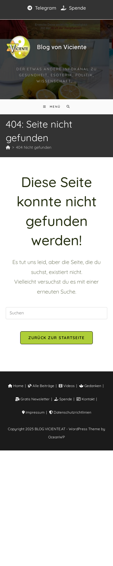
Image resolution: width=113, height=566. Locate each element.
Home (20, 501)
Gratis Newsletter (22, 514)
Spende (71, 8)
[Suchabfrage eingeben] (57, 313)
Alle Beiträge (42, 501)
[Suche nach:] (65, 107)
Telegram (43, 8)
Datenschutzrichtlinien (56, 528)
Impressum (91, 514)
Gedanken (85, 501)
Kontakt (69, 514)
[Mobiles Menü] (53, 107)
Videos (64, 501)
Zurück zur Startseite (56, 337)
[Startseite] (6, 147)
